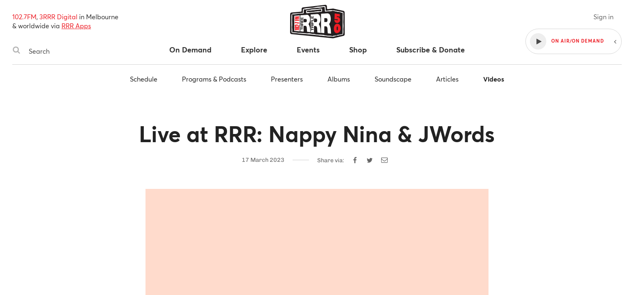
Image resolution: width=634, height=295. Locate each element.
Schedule (143, 79)
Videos (493, 79)
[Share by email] (384, 160)
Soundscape (393, 79)
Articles (447, 79)
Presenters (287, 79)
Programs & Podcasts (214, 79)
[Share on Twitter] (370, 160)
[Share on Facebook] (355, 160)
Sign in (603, 16)
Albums (338, 79)
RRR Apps (76, 25)
